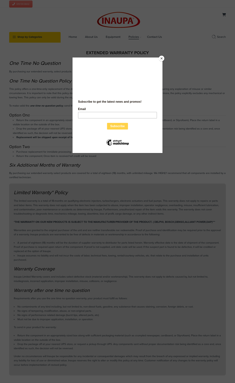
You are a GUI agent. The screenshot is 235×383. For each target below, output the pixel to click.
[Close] (161, 58)
